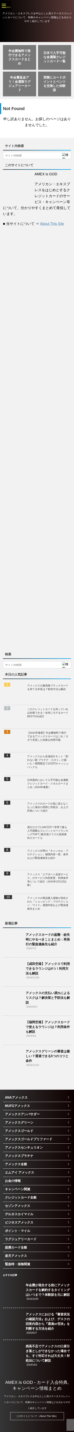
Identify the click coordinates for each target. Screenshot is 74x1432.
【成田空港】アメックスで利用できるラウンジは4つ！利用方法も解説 (48, 968)
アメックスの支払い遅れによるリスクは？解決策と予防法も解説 (48, 997)
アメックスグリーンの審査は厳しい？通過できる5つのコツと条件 (48, 1056)
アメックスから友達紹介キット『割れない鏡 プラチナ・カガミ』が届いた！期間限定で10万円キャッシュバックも (47, 762)
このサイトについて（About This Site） (37, 1416)
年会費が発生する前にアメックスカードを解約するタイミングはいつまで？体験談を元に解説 (48, 1289)
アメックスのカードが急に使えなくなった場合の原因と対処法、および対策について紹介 (47, 807)
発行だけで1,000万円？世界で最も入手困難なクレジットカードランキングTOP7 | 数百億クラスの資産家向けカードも (47, 832)
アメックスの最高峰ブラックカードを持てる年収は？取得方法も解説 (47, 687)
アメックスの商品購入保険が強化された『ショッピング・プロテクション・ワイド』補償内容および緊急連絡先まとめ (47, 903)
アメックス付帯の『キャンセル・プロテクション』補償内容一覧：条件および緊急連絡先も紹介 (47, 854)
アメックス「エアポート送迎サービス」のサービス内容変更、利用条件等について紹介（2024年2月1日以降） (47, 880)
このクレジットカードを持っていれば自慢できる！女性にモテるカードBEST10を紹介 (47, 713)
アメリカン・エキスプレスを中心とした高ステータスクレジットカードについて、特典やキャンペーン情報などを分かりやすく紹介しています (37, 1402)
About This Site (52, 224)
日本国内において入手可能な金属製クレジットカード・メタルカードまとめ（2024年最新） (47, 783)
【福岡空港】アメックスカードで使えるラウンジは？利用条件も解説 (48, 1026)
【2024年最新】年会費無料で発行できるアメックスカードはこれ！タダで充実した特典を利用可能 (47, 736)
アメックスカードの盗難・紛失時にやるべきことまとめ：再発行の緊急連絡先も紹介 (48, 939)
